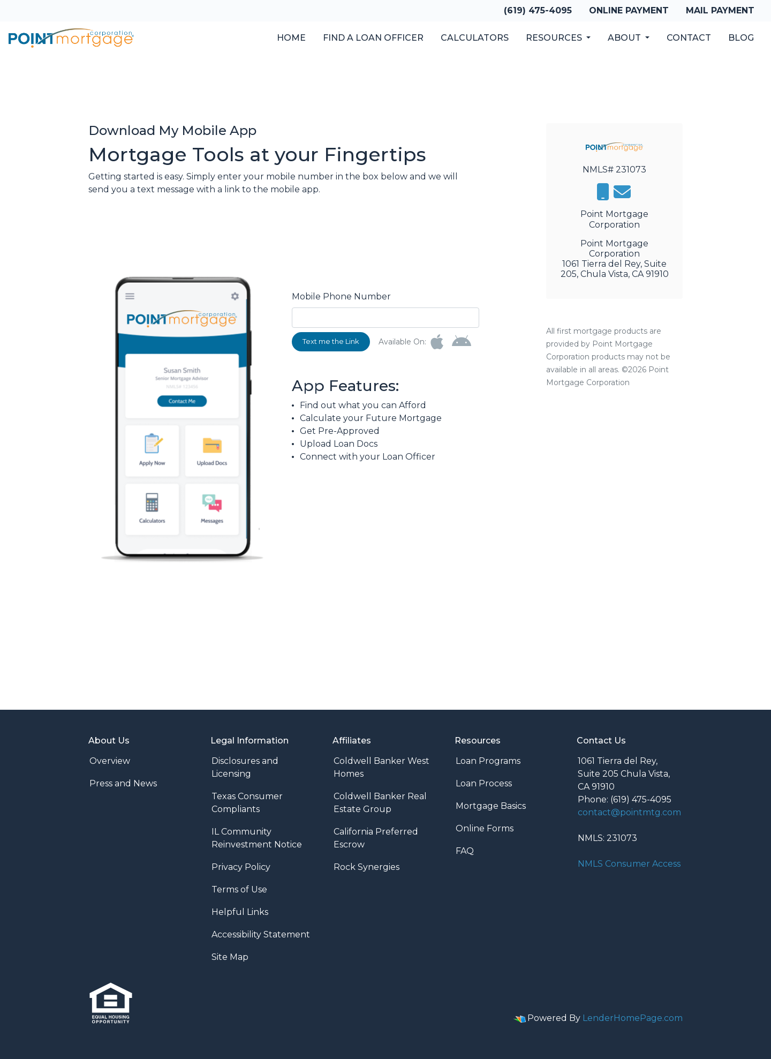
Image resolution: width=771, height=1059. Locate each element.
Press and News (123, 783)
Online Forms (484, 828)
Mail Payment (720, 10)
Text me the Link (331, 341)
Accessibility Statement (260, 934)
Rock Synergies (366, 867)
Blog (741, 38)
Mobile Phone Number (341, 296)
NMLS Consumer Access (629, 864)
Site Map (229, 957)
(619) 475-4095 (538, 10)
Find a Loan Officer (373, 38)
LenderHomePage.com (633, 1018)
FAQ (465, 851)
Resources (555, 38)
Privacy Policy (240, 867)
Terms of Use (239, 889)
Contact (689, 38)
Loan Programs (488, 761)
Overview (109, 761)
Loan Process (484, 783)
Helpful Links (239, 912)
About (625, 38)
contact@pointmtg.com (629, 812)
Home (291, 38)
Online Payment (629, 10)
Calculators (475, 38)
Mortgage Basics (491, 806)
